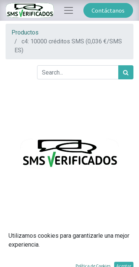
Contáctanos (108, 10)
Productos (25, 32)
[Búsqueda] (125, 72)
